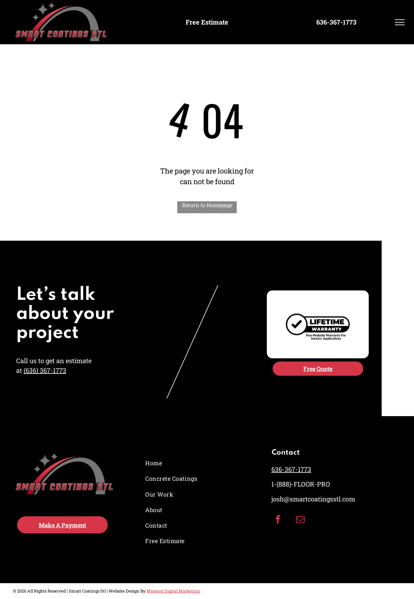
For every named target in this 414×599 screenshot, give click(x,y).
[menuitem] (172, 463)
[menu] (399, 22)
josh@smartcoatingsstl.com (313, 499)
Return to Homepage (207, 205)
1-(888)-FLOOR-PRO (300, 484)
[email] (300, 520)
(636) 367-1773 (45, 370)
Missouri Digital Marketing (173, 591)
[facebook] (278, 520)
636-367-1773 (291, 469)
